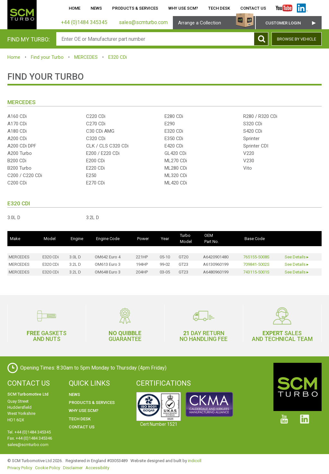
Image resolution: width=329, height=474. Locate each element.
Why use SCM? (183, 8)
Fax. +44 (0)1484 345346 (29, 438)
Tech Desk (219, 8)
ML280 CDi (175, 168)
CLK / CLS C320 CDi (107, 146)
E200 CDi (95, 161)
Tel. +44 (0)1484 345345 (29, 432)
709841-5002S (256, 264)
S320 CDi (252, 124)
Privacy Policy (19, 467)
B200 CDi (16, 161)
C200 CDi (17, 183)
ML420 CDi (175, 183)
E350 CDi (173, 138)
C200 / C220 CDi (24, 175)
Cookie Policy (47, 467)
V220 (248, 153)
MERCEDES (86, 57)
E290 (169, 124)
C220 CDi (95, 116)
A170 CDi (17, 124)
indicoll (194, 460)
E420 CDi (173, 146)
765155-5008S (256, 257)
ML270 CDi (175, 161)
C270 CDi (95, 124)
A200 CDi (17, 138)
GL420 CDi (175, 153)
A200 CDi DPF (21, 146)
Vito (247, 168)
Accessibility (97, 467)
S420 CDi (252, 131)
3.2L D (92, 217)
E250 (91, 175)
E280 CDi (173, 116)
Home (74, 8)
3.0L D (13, 217)
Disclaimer (73, 467)
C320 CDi (95, 138)
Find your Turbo (47, 57)
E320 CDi (117, 57)
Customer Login (283, 23)
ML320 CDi (175, 175)
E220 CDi (95, 168)
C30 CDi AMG (100, 131)
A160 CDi (17, 116)
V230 (248, 161)
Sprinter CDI (255, 146)
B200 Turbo (19, 168)
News (96, 8)
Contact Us (253, 8)
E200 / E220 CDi (103, 153)
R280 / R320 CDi (260, 116)
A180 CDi (17, 131)
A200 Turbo (19, 153)
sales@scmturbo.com (28, 444)
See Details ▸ (297, 257)
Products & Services (135, 8)
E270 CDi (95, 183)
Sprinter (251, 138)
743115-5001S (256, 272)
